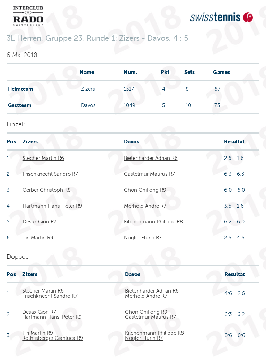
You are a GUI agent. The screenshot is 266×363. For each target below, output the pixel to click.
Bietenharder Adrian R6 (151, 158)
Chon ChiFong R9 (145, 190)
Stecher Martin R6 (43, 158)
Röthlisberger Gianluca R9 (52, 338)
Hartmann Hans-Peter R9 (52, 206)
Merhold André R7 (145, 206)
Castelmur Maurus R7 (149, 174)
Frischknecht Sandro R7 (50, 174)
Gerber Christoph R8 (47, 190)
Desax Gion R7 (39, 222)
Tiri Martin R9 (38, 237)
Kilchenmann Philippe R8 (153, 222)
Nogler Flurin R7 (143, 237)
